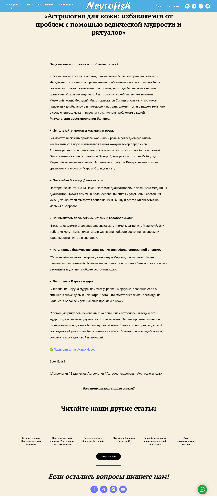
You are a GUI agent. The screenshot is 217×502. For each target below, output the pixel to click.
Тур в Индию (46, 4)
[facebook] (201, 6)
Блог (158, 6)
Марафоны (13, 4)
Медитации (66, 4)
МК (29, 4)
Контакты (173, 6)
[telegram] (194, 6)
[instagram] (187, 6)
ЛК (10, 7)
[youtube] (207, 6)
